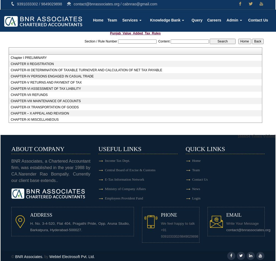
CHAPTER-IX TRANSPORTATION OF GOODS (45, 107)
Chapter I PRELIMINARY (29, 58)
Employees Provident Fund (124, 198)
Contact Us (258, 20)
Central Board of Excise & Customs (130, 170)
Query (197, 20)
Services (132, 20)
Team (112, 20)
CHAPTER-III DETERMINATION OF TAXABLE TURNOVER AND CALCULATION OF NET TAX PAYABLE (86, 70)
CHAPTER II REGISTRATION (32, 64)
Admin (234, 20)
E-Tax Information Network (124, 179)
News (196, 189)
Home (98, 20)
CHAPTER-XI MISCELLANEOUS (35, 119)
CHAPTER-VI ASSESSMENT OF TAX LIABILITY (46, 89)
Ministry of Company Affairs (125, 189)
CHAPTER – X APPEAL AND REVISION (40, 113)
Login (196, 198)
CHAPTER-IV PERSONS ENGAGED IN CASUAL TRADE (52, 76)
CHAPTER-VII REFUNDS (29, 95)
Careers (214, 20)
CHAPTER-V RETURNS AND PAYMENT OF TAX (46, 82)
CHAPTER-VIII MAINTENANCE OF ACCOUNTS (46, 101)
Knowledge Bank (167, 20)
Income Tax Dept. (117, 161)
